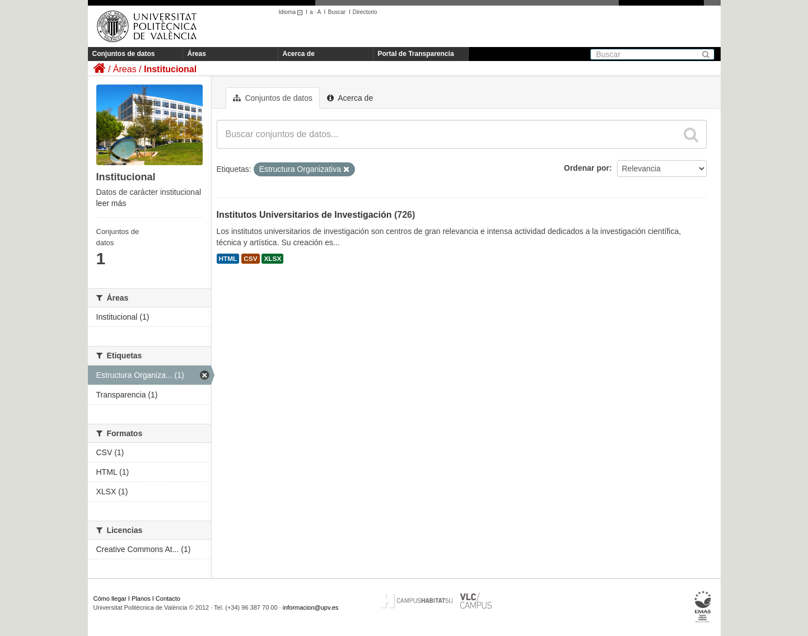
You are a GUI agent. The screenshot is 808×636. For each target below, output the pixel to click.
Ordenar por (586, 167)
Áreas (197, 54)
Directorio (365, 12)
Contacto (168, 598)
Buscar (336, 12)
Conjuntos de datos (123, 54)
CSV (250, 259)
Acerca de (299, 54)
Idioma (292, 12)
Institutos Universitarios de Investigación (304, 214)
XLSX (272, 259)
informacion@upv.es (311, 607)
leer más (111, 203)
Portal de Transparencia (416, 54)
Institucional (170, 69)
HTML (228, 259)
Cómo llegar (110, 598)
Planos (141, 598)
